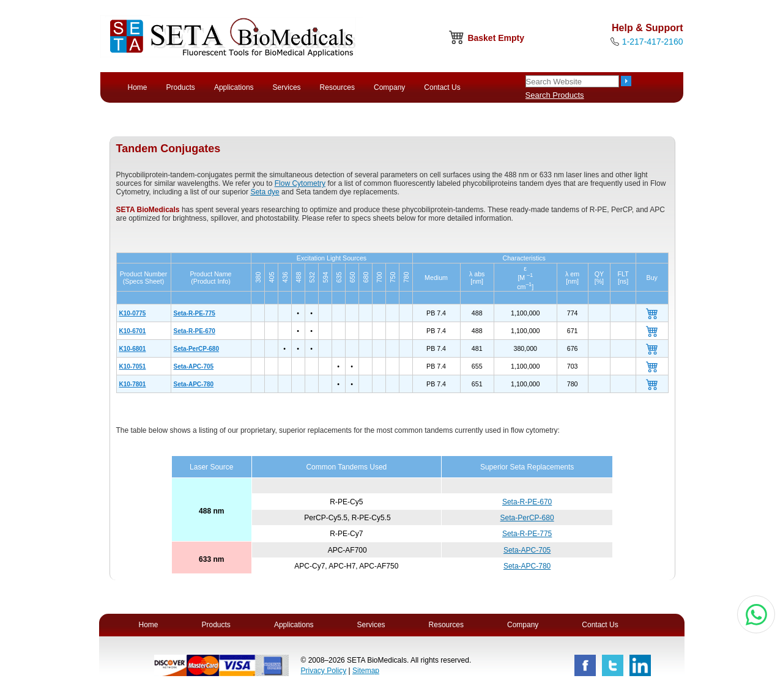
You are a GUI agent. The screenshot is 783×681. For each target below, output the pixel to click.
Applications (234, 87)
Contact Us (442, 87)
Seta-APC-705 (194, 366)
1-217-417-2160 (652, 41)
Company (389, 87)
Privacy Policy (324, 670)
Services (287, 87)
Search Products (554, 95)
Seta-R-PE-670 (194, 331)
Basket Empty (495, 38)
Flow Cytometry (300, 183)
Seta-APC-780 (194, 384)
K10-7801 (132, 384)
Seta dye (264, 192)
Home (137, 87)
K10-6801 (132, 348)
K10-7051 (132, 366)
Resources (337, 87)
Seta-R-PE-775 (194, 313)
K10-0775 (132, 313)
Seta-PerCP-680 (196, 348)
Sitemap (365, 670)
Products (180, 87)
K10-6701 (132, 331)
